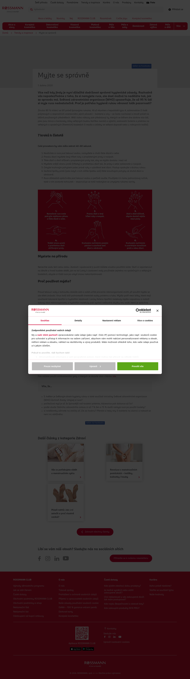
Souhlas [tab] (45, 320)
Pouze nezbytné (52, 366)
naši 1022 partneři (47, 335)
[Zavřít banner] (157, 311)
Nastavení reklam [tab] (111, 320)
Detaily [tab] (78, 320)
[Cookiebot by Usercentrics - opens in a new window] (138, 311)
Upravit (95, 366)
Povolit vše (138, 366)
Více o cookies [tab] (145, 320)
